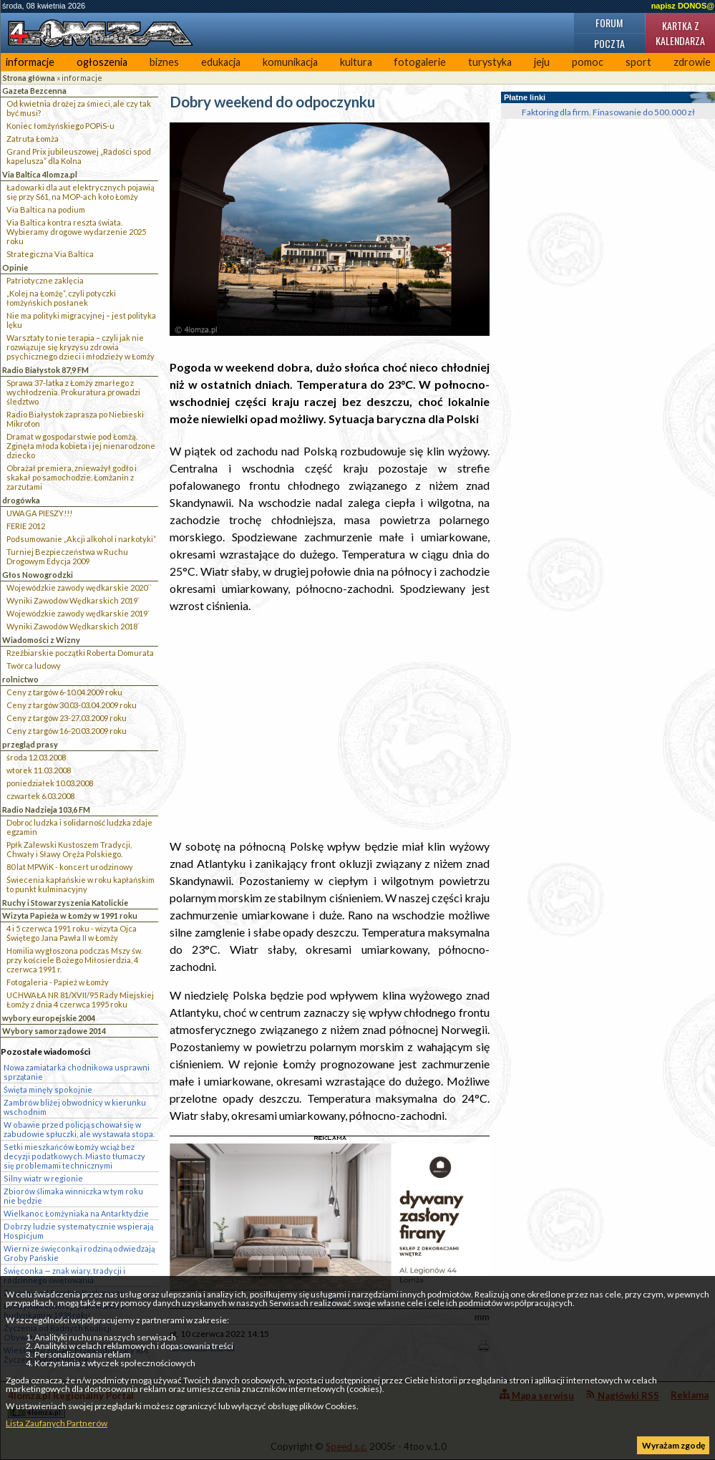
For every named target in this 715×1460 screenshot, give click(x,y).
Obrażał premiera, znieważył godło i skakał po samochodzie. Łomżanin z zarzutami (71, 477)
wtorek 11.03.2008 (38, 770)
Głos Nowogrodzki (37, 574)
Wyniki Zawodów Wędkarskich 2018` (73, 626)
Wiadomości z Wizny (41, 639)
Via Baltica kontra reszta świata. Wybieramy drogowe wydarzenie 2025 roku (76, 232)
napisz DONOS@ (682, 5)
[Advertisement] (330, 726)
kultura (356, 62)
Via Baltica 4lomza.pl (39, 174)
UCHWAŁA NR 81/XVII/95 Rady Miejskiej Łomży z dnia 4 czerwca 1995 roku (80, 999)
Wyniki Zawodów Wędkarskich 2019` (73, 600)
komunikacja (290, 62)
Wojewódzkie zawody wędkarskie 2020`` (79, 587)
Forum (609, 22)
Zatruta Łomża (32, 138)
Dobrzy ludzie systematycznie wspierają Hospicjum (78, 1231)
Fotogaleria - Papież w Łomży (57, 982)
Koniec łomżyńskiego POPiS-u (60, 125)
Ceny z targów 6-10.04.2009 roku (64, 692)
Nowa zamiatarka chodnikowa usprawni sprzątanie (77, 1072)
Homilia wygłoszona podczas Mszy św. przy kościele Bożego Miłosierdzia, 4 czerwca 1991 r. (74, 960)
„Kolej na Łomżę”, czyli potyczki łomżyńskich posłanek (61, 298)
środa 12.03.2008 (36, 757)
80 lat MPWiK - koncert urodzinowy (69, 866)
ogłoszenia (102, 62)
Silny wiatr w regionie (43, 1178)
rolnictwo (20, 679)
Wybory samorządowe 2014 (54, 1030)
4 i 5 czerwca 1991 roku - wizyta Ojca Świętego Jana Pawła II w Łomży (71, 933)
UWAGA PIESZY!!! (39, 513)
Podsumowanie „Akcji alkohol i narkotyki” (81, 538)
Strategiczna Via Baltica (50, 253)
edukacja (220, 62)
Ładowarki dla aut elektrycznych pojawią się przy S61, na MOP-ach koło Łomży (80, 192)
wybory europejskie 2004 (48, 1018)
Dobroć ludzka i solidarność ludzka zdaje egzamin (79, 827)
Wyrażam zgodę (673, 1445)
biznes (164, 62)
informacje (30, 62)
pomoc (587, 62)
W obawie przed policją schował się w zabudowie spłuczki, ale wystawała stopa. (79, 1129)
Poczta (609, 43)
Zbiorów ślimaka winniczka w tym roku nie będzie (73, 1195)
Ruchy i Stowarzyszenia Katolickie (65, 902)
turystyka (490, 62)
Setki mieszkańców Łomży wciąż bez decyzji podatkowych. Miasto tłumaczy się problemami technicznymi (74, 1156)
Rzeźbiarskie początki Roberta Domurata (80, 652)
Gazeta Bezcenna (34, 90)
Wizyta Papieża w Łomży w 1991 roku (69, 915)
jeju (542, 62)
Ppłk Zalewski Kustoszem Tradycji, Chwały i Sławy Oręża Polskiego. (69, 849)
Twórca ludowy (33, 665)
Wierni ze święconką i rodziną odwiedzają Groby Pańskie (79, 1253)
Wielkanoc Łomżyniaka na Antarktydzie (76, 1213)
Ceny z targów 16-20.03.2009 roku (66, 730)
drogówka (21, 500)
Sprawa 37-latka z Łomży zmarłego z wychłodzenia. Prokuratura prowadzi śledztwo (73, 392)
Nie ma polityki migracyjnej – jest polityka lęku (81, 320)
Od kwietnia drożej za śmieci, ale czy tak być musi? (78, 108)
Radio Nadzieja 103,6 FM (46, 809)
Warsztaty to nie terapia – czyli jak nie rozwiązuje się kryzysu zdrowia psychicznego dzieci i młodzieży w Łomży (80, 347)
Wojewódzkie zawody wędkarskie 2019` (78, 613)
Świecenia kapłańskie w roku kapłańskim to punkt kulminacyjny (80, 884)
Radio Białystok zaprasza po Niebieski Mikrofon (75, 419)
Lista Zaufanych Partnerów (56, 1423)
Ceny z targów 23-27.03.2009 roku (66, 717)
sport (638, 62)
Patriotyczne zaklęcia (45, 280)
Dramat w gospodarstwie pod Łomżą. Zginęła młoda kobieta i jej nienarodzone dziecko (80, 446)
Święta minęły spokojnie (48, 1089)
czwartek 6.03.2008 (40, 796)
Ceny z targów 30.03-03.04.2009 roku (71, 705)
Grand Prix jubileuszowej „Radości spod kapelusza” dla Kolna (78, 156)
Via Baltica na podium (45, 209)
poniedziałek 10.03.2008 (49, 783)
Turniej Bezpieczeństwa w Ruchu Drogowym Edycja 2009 (67, 556)
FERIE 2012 (25, 526)
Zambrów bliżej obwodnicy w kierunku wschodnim (75, 1107)
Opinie (15, 267)
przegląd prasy (30, 744)
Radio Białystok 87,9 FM (45, 369)
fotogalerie (420, 62)
